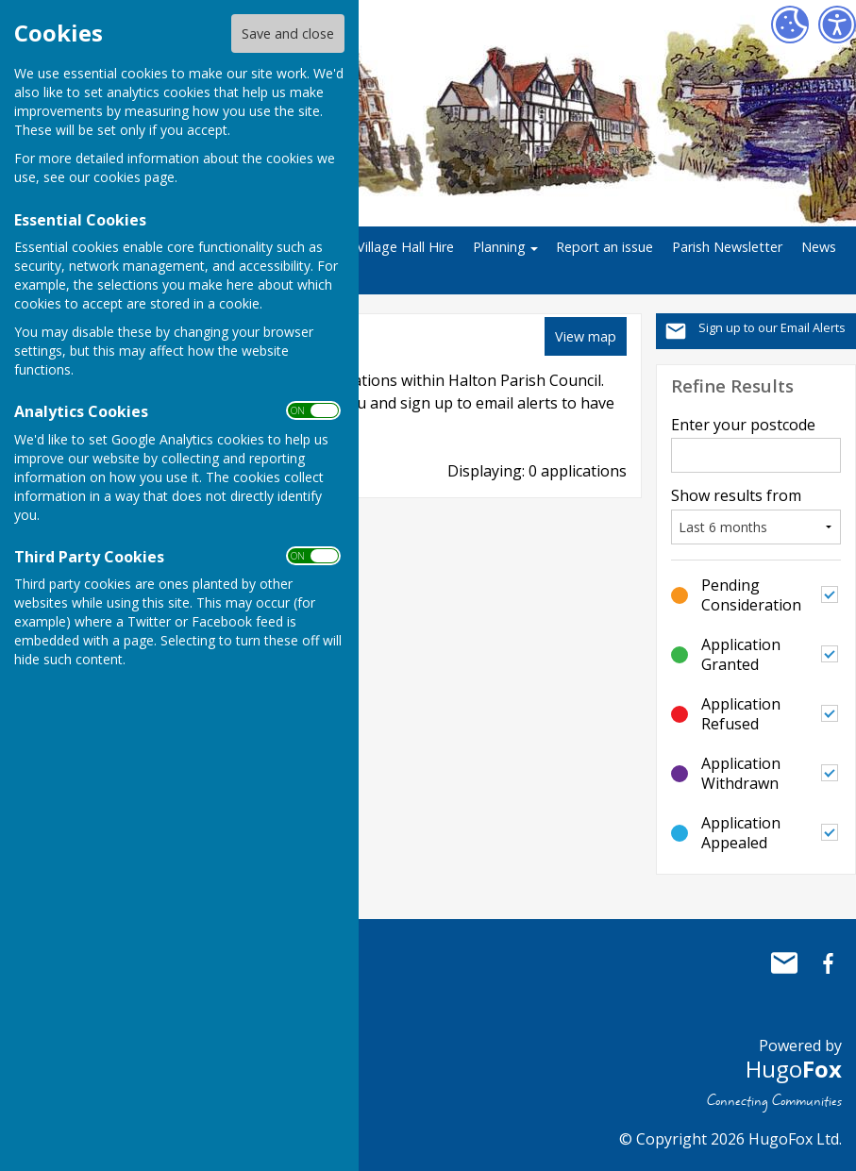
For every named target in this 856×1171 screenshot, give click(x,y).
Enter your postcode (743, 424)
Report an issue (604, 247)
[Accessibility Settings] (837, 24)
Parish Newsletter (727, 247)
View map (585, 336)
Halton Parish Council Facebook (828, 963)
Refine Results (732, 385)
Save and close (288, 33)
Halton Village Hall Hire (382, 247)
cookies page (134, 177)
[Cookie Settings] (790, 24)
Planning (499, 247)
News (818, 247)
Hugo (794, 1068)
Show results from (736, 495)
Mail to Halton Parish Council (784, 963)
